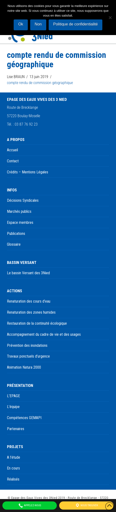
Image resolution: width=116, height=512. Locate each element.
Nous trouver (86, 505)
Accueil (12, 150)
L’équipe (13, 406)
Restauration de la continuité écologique (37, 323)
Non (38, 24)
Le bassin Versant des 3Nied (28, 273)
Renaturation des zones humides (31, 312)
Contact (13, 161)
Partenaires (15, 429)
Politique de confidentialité (75, 24)
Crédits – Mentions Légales (27, 172)
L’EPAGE (13, 396)
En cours (13, 468)
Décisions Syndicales (23, 200)
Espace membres (20, 222)
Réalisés (13, 479)
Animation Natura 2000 (24, 367)
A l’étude (13, 457)
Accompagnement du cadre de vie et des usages (44, 334)
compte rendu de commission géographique (40, 82)
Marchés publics (19, 211)
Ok (20, 24)
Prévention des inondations (27, 345)
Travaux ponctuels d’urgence (28, 356)
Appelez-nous (29, 505)
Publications (16, 233)
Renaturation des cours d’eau (28, 301)
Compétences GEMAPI (24, 417)
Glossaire (14, 244)
